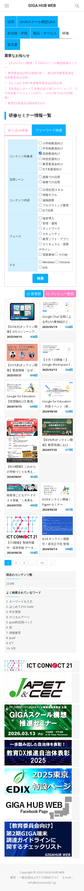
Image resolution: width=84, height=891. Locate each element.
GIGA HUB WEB (42, 5)
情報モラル (50, 195)
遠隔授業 (48, 200)
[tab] (18, 130)
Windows (49, 262)
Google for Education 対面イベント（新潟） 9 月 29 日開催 (56, 406)
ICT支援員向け (52, 169)
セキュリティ (51, 234)
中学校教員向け (53, 148)
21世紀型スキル (53, 189)
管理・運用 (50, 223)
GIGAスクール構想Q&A (37, 21)
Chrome (64, 262)
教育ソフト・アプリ (56, 239)
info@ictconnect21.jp (42, 883)
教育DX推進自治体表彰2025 (26, 103)
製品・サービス (45, 33)
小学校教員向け (53, 143)
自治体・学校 (17, 33)
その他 (63, 254)
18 (42, 563)
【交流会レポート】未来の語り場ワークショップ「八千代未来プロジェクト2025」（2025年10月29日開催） (41, 93)
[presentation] (18, 130)
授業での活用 (51, 177)
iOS (45, 267)
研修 (65, 33)
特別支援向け (51, 159)
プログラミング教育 (56, 205)
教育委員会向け (53, 164)
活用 (10, 21)
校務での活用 (51, 182)
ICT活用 (48, 210)
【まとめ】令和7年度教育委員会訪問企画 (35, 83)
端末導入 (48, 218)
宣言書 (12, 44)
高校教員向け (51, 153)
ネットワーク (51, 228)
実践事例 (48, 254)
